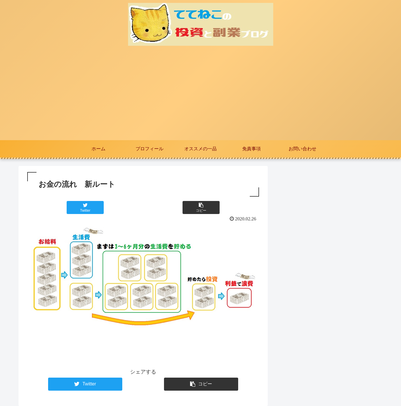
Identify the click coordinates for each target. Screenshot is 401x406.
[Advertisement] (200, 96)
